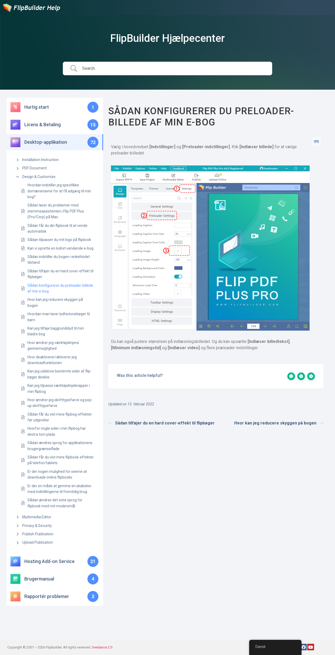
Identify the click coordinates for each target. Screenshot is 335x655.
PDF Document (34, 168)
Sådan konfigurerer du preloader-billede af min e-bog (60, 288)
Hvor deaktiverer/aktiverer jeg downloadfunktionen (52, 360)
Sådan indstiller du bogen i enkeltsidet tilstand (58, 260)
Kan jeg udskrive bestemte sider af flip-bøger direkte (59, 374)
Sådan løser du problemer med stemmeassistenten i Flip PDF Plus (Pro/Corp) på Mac (55, 211)
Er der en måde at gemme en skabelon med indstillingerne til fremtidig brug (59, 489)
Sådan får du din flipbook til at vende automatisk (57, 228)
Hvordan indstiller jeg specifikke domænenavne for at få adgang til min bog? (59, 191)
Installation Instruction (40, 160)
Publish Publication (37, 534)
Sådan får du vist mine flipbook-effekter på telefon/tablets (60, 460)
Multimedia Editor (36, 517)
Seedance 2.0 (102, 647)
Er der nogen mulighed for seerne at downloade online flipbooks (57, 474)
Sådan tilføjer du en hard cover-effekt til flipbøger (60, 274)
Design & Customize (38, 177)
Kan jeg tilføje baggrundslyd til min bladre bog (55, 331)
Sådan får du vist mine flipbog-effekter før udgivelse (59, 417)
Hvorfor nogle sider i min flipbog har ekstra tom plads (56, 431)
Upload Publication (37, 542)
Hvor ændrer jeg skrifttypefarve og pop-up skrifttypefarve (60, 403)
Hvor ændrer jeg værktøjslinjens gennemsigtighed (53, 346)
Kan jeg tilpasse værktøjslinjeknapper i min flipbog (58, 388)
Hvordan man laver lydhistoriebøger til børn (58, 317)
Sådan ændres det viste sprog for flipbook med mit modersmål (54, 503)
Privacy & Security (37, 526)
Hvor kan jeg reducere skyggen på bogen (55, 302)
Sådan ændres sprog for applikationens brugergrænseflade (59, 446)
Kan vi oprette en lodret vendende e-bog (60, 248)
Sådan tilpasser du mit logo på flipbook (59, 240)
